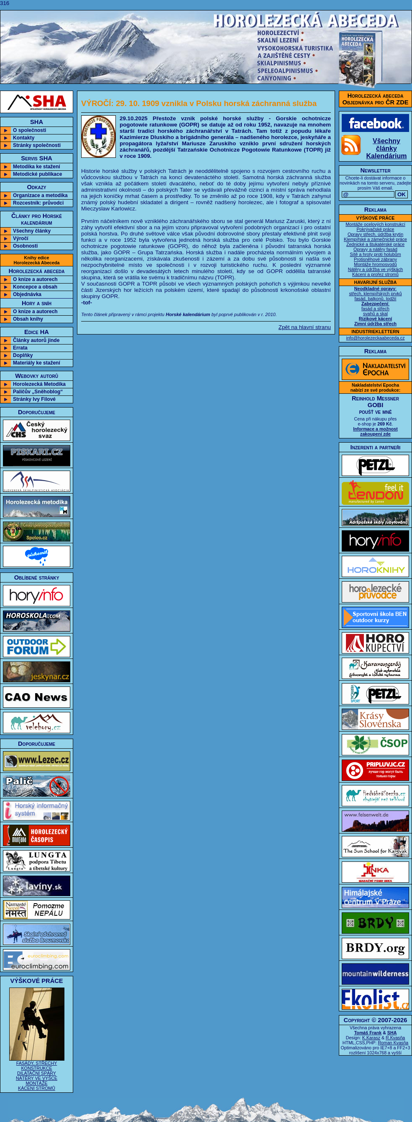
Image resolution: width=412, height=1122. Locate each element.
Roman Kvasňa (393, 1042)
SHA (392, 1032)
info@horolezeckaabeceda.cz (375, 337)
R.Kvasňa (395, 1037)
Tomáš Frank (368, 1032)
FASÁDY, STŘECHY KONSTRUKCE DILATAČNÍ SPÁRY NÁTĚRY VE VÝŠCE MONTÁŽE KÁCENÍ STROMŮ (36, 1073)
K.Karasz (371, 1037)
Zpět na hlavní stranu (305, 327)
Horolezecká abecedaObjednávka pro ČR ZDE (376, 99)
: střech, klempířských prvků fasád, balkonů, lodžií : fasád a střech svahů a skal (375, 306)
